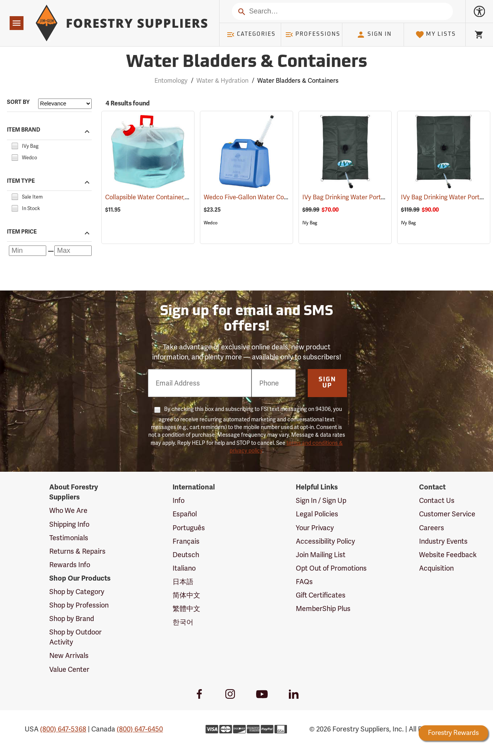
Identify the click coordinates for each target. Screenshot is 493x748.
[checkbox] (14, 144)
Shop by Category (76, 591)
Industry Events (443, 541)
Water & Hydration (222, 81)
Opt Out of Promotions (331, 568)
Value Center (69, 669)
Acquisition (436, 568)
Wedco (211, 223)
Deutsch (186, 554)
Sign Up (327, 383)
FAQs (304, 581)
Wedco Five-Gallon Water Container (265, 197)
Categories (251, 34)
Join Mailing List (320, 554)
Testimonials (68, 537)
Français (186, 541)
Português (189, 527)
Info (178, 500)
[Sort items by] (65, 104)
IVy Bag (309, 223)
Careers (431, 527)
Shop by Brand (71, 618)
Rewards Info (69, 564)
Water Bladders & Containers (298, 81)
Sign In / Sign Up (321, 500)
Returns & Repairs (77, 551)
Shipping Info (69, 524)
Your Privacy (315, 527)
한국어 (183, 622)
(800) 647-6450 (140, 729)
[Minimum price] (27, 250)
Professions (313, 34)
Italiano (184, 568)
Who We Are (68, 510)
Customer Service (447, 513)
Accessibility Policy (325, 541)
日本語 (183, 581)
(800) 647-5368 (63, 729)
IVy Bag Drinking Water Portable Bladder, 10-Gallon (384, 197)
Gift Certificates (320, 595)
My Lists (435, 34)
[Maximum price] (73, 250)
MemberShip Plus (323, 608)
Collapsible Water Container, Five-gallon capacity (184, 197)
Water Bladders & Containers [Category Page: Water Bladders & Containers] (246, 62)
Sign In (374, 34)
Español (185, 513)
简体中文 (186, 595)
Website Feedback (448, 554)
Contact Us (436, 500)
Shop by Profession (79, 605)
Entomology (171, 81)
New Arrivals (69, 655)
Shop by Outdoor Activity (75, 637)
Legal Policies (317, 513)
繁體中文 (186, 608)
